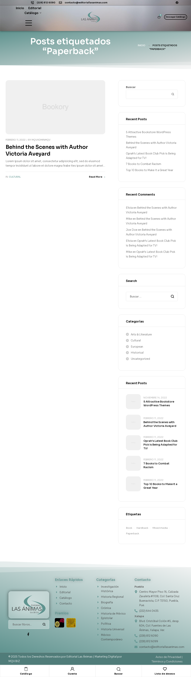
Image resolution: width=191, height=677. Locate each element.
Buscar (131, 87)
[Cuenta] (72, 669)
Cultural (15, 176)
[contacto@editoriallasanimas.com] (60, 2)
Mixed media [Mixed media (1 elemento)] (160, 527)
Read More (97, 177)
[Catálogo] (26, 669)
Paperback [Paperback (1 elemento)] (132, 533)
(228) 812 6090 (46, 2)
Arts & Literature (141, 334)
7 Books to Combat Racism (143, 164)
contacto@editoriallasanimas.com (86, 2)
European (137, 346)
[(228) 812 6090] (32, 2)
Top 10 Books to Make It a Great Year (149, 170)
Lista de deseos (165, 673)
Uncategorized (140, 358)
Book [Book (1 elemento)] (129, 527)
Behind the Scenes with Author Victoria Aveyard (47, 150)
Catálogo (26, 673)
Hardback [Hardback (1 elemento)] (142, 527)
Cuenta (72, 673)
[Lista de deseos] (165, 669)
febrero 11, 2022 (16, 139)
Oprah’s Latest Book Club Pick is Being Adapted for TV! (160, 444)
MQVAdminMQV (41, 139)
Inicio (141, 45)
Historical (137, 352)
